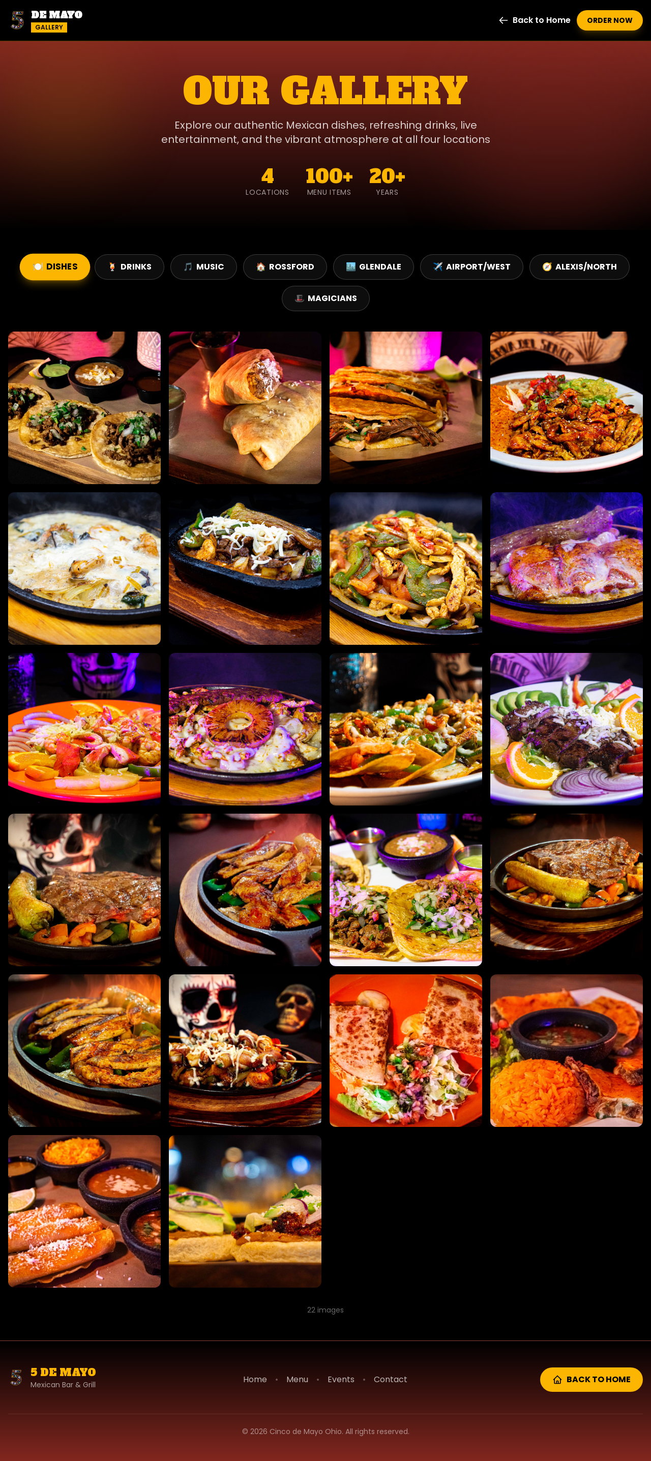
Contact (390, 1379)
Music (203, 267)
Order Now (610, 20)
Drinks (129, 267)
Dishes (55, 266)
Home (255, 1379)
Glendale (373, 267)
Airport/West (472, 267)
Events (341, 1379)
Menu (297, 1379)
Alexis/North (579, 267)
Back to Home (534, 20)
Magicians (325, 298)
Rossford (285, 267)
